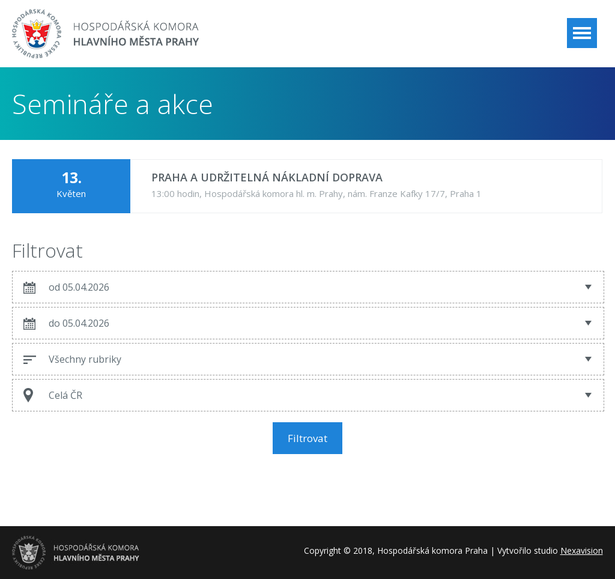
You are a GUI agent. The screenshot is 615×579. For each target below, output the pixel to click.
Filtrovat (307, 438)
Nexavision (581, 550)
